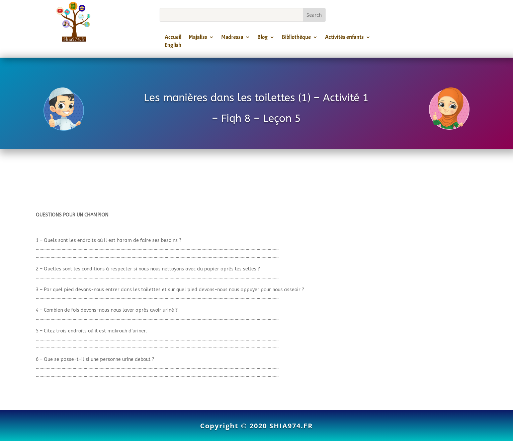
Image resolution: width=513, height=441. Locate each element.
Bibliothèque (296, 38)
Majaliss (198, 38)
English (173, 46)
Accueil (173, 38)
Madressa (232, 38)
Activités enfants (344, 38)
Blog (262, 38)
